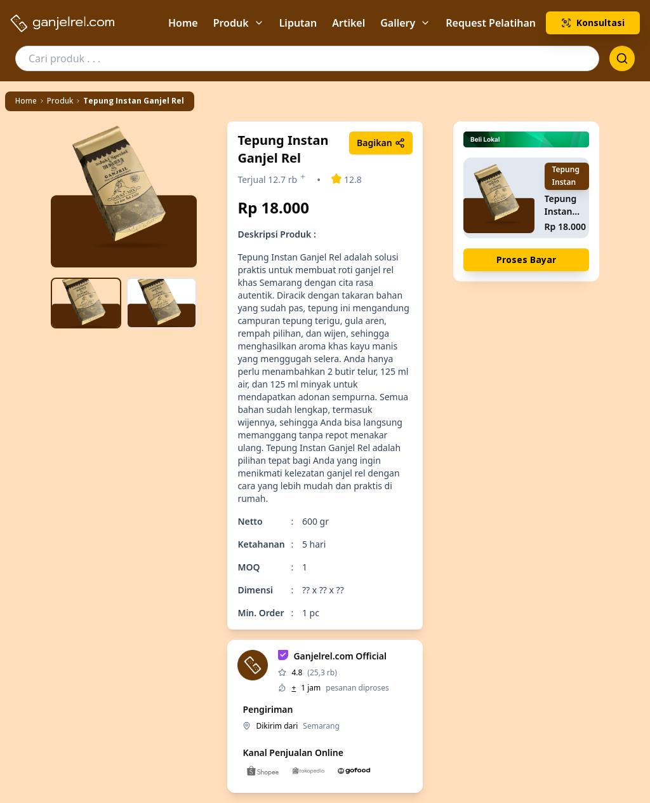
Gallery (405, 23)
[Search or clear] (622, 58)
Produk (238, 23)
